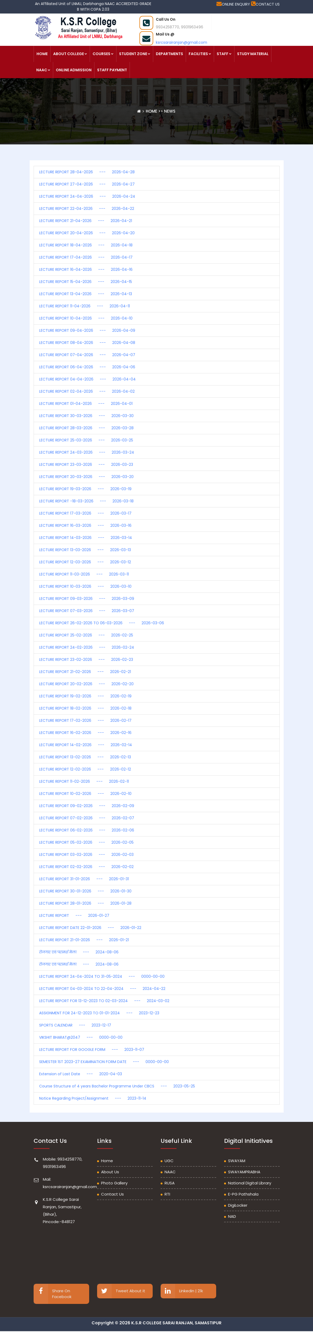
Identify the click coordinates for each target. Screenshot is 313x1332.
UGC (169, 1160)
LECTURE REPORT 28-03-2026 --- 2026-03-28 (86, 428)
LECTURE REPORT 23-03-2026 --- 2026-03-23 (86, 464)
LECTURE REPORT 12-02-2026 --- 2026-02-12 (85, 769)
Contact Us (112, 1194)
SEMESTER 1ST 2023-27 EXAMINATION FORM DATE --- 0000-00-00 (104, 1061)
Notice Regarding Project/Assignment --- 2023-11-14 (92, 1098)
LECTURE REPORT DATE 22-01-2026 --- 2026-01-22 (90, 927)
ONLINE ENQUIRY (233, 4)
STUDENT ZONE (134, 53)
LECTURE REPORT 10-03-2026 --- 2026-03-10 (85, 586)
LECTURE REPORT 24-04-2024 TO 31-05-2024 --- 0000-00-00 (102, 976)
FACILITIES (200, 53)
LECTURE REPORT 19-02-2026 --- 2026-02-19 (85, 696)
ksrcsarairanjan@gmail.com (181, 42)
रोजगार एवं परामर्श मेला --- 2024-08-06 (79, 952)
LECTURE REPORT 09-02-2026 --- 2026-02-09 (86, 805)
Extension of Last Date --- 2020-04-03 (80, 1074)
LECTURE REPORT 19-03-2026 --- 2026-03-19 (85, 489)
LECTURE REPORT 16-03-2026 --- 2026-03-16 (85, 525)
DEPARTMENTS (169, 53)
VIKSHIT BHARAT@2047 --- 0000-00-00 (81, 1037)
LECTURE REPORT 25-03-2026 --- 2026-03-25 (86, 440)
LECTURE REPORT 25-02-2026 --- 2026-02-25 (86, 635)
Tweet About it (121, 1291)
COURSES (103, 53)
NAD (232, 1216)
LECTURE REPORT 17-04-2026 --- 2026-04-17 (86, 257)
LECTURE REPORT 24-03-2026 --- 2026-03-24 (86, 452)
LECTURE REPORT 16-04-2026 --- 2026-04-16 (86, 269)
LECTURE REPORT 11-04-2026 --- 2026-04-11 (84, 306)
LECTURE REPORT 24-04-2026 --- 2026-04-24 (87, 196)
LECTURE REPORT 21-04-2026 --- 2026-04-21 (85, 220)
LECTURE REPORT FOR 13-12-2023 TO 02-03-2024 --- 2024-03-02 (104, 1000)
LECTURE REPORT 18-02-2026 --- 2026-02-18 (85, 708)
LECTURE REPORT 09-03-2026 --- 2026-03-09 (86, 598)
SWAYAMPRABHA (244, 1172)
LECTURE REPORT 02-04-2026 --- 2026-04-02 (87, 391)
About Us (110, 1172)
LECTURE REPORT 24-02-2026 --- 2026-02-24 (86, 647)
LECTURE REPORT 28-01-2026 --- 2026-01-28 (85, 903)
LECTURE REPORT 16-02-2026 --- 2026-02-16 (85, 732)
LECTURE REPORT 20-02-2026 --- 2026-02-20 (86, 684)
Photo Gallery (114, 1183)
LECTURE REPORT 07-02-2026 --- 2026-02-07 (86, 818)
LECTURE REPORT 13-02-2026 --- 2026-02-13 (85, 757)
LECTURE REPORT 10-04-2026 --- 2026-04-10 (86, 318)
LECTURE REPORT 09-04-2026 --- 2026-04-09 (87, 330)
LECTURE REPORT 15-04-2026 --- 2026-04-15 (85, 281)
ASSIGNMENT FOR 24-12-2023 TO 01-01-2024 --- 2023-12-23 (99, 1013)
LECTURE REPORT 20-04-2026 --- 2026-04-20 (87, 233)
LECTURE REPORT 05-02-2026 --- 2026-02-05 (86, 842)
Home (152, 111)
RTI (167, 1194)
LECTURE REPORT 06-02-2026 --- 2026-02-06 (86, 830)
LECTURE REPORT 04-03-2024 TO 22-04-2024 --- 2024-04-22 (102, 988)
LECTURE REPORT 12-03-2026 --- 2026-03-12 (85, 562)
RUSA (170, 1183)
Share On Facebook (52, 1294)
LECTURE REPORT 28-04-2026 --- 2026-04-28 (87, 172)
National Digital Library (249, 1183)
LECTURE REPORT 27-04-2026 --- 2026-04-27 (87, 184)
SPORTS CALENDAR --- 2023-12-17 (75, 1025)
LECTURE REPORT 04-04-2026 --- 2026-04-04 (87, 379)
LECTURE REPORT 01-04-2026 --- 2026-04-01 (86, 403)
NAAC (43, 70)
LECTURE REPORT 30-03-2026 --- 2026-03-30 (86, 415)
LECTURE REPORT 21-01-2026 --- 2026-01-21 (84, 939)
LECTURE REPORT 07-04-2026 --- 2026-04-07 (87, 354)
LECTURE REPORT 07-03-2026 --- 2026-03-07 (86, 610)
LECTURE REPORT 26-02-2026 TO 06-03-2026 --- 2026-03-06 (101, 623)
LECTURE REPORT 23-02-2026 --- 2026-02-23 (86, 659)
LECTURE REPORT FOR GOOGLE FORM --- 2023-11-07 (91, 1049)
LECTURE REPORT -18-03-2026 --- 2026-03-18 (86, 501)
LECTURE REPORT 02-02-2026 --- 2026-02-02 (86, 866)
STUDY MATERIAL (253, 53)
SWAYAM (236, 1160)
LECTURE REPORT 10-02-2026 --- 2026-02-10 (85, 793)
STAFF (224, 53)
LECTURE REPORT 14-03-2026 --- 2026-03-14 (85, 537)
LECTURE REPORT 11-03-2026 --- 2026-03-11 (84, 574)
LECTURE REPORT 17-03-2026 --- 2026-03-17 (85, 513)
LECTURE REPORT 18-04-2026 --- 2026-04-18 (86, 245)
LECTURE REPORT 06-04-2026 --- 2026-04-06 (87, 367)
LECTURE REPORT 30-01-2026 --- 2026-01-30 (85, 891)
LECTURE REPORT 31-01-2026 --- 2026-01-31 (84, 879)
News (169, 111)
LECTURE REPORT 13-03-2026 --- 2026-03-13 (85, 549)
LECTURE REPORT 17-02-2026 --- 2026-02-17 (85, 720)
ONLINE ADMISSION (74, 70)
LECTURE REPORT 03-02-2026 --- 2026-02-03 (86, 854)
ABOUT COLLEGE (70, 53)
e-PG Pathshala (243, 1194)
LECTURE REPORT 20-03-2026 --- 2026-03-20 (86, 476)
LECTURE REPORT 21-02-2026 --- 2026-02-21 (85, 671)
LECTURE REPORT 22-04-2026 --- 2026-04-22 (86, 208)
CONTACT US (265, 4)
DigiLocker (237, 1205)
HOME (42, 53)
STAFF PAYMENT (112, 70)
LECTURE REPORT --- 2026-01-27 (74, 915)
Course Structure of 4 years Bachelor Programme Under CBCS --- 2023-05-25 (117, 1086)
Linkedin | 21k (182, 1291)
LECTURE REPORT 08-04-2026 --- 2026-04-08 (87, 342)
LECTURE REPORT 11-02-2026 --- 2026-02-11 (84, 781)
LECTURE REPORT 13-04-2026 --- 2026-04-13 (85, 294)
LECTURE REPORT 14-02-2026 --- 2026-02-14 (85, 744)
